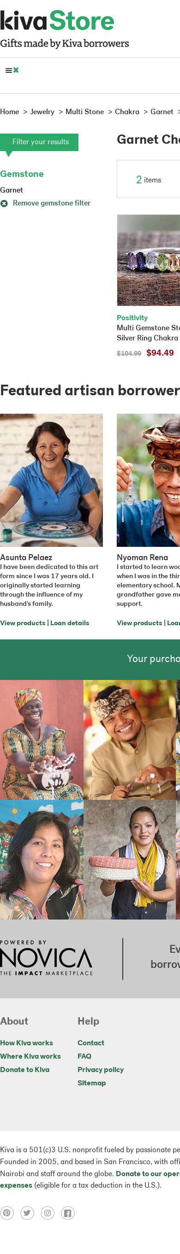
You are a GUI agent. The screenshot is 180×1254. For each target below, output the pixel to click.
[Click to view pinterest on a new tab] (10, 1213)
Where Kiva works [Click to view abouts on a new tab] (30, 1057)
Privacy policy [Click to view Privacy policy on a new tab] (101, 1070)
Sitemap (92, 1083)
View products (22, 623)
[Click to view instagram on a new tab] (51, 1213)
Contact (91, 1043)
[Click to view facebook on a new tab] (70, 1213)
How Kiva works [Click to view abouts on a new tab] (26, 1043)
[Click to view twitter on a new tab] (30, 1213)
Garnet (11, 190)
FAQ (84, 1057)
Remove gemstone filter (45, 203)
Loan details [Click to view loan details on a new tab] (69, 623)
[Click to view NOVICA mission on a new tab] (46, 958)
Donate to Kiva (24, 1070)
